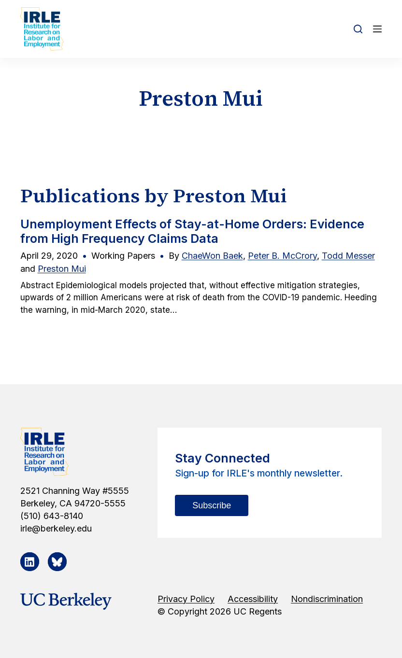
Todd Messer (348, 256)
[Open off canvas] (377, 29)
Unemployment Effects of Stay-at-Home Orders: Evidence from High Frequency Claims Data (192, 231)
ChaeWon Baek (212, 256)
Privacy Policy (186, 599)
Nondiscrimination (327, 599)
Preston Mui (62, 269)
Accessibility (253, 599)
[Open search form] (358, 29)
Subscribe (211, 505)
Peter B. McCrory (282, 256)
